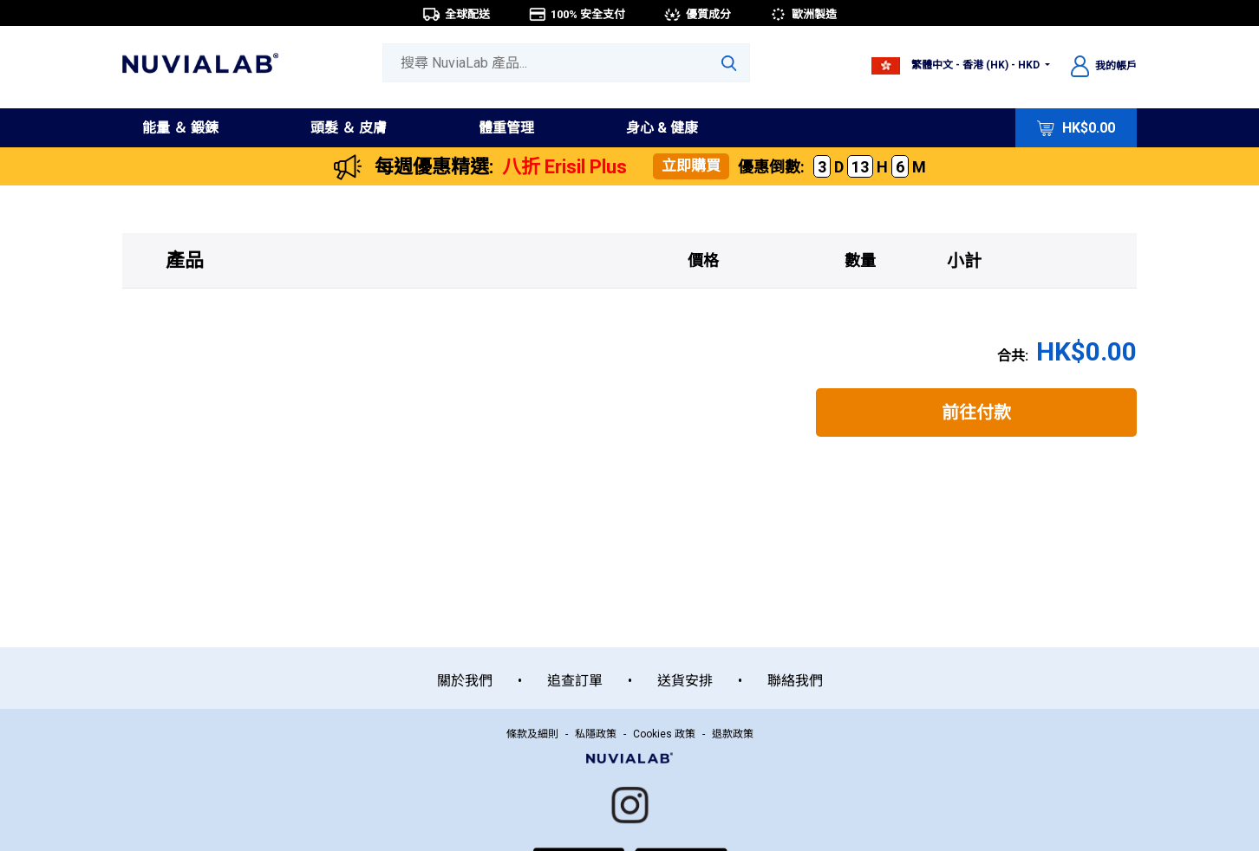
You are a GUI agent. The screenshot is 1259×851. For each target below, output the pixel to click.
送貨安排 (685, 680)
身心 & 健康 (662, 128)
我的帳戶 (1104, 66)
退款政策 (732, 734)
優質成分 (697, 14)
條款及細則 (532, 734)
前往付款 (976, 412)
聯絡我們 (795, 680)
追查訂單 (575, 680)
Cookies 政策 (664, 734)
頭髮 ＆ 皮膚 (348, 128)
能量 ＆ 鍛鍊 (180, 128)
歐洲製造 (803, 14)
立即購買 (691, 165)
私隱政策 (595, 734)
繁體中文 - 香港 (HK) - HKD (956, 65)
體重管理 (506, 128)
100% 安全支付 (576, 14)
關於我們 (465, 680)
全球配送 (456, 14)
